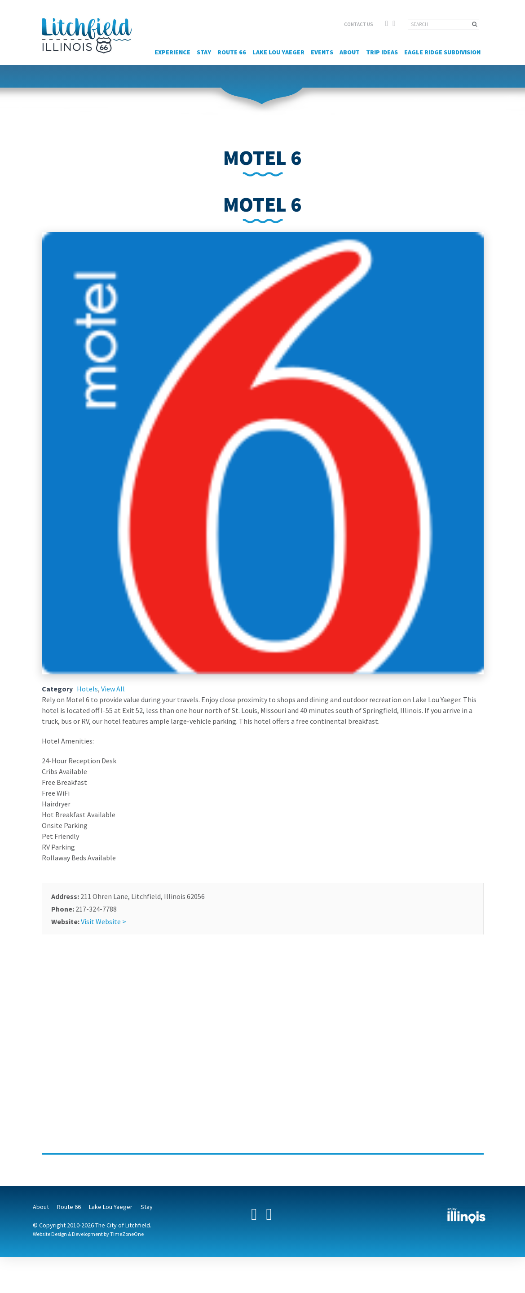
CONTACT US (358, 24)
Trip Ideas (382, 52)
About (350, 52)
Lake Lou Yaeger (278, 52)
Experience (172, 52)
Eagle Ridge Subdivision (442, 52)
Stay (204, 52)
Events (322, 52)
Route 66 (231, 52)
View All (113, 688)
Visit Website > (103, 921)
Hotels (87, 688)
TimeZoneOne (127, 1234)
